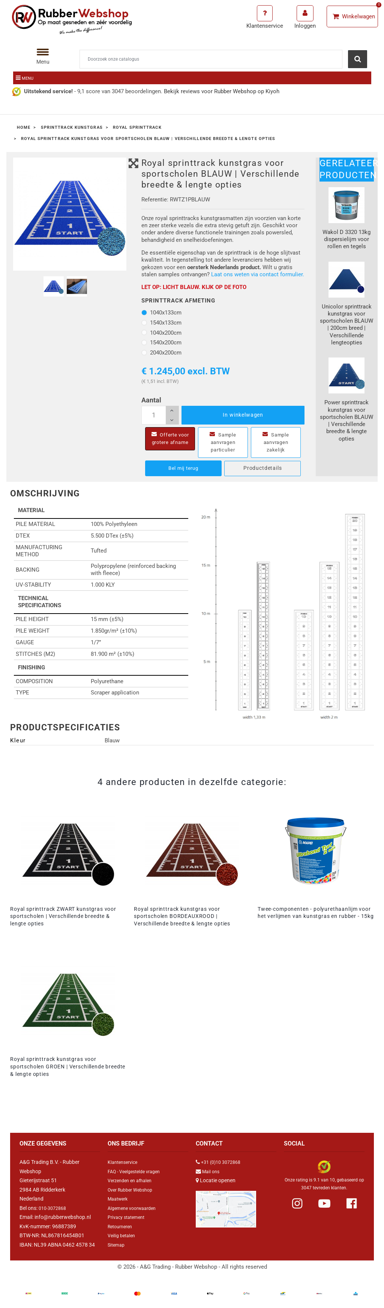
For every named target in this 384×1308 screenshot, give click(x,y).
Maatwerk (119, 1199)
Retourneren (122, 1226)
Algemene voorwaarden (135, 1208)
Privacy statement (129, 1217)
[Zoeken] (211, 59)
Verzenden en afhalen (133, 1180)
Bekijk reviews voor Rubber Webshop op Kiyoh (221, 91)
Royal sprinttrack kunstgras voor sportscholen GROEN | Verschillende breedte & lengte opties (67, 1066)
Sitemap (117, 1245)
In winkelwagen (243, 415)
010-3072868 (54, 1208)
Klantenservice (125, 1162)
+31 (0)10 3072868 (223, 1162)
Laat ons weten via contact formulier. (257, 274)
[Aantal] (160, 415)
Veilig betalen (123, 1235)
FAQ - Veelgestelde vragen (138, 1171)
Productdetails (262, 468)
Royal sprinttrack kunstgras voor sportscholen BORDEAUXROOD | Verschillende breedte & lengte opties (182, 916)
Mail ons (212, 1171)
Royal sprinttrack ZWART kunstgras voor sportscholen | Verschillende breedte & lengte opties (63, 916)
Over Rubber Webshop (133, 1190)
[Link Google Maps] (226, 1206)
